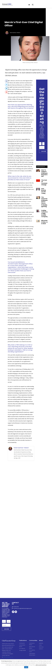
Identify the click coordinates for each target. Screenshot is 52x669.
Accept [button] (26, 667)
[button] (29, 5)
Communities (33, 640)
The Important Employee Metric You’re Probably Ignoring (44, 201)
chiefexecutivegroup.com (8, 657)
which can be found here (41, 665)
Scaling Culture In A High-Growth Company (44, 213)
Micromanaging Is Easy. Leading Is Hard (46, 222)
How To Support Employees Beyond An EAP (44, 173)
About (41, 640)
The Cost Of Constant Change (44, 182)
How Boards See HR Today (43, 191)
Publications (23, 640)
